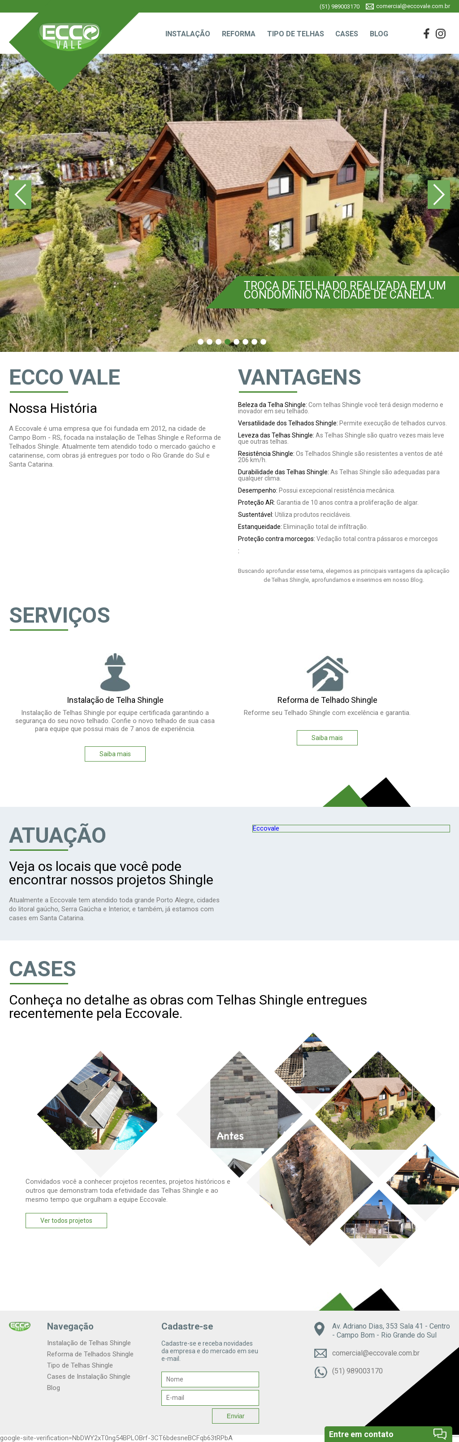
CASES (346, 34)
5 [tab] (236, 342)
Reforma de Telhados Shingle (90, 1354)
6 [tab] (245, 342)
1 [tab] (200, 342)
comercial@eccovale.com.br (413, 6)
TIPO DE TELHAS (295, 34)
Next (439, 194)
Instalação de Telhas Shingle (89, 1343)
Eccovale (266, 828)
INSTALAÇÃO (187, 34)
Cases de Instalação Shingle (88, 1377)
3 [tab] (218, 342)
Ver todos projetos (66, 1220)
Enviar (236, 1416)
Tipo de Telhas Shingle (80, 1365)
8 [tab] (263, 342)
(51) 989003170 (339, 6)
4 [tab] (227, 342)
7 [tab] (254, 342)
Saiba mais (115, 754)
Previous (20, 194)
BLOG (379, 34)
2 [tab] (209, 342)
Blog (53, 1388)
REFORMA (238, 34)
